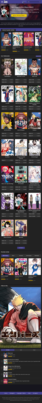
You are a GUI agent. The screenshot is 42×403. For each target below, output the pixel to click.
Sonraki (21, 247)
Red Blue (7, 157)
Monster (21, 237)
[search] (39, 2)
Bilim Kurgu (5, 255)
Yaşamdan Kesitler (36, 361)
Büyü (13, 255)
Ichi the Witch (7, 130)
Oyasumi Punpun (12, 379)
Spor (14, 354)
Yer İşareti (35, 393)
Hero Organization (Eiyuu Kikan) (21, 211)
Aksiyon (11, 354)
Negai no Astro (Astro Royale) (34, 104)
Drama (13, 361)
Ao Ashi (7, 103)
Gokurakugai (34, 157)
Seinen (26, 374)
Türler (29, 393)
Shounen (29, 361)
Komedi (21, 255)
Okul (19, 374)
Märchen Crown (21, 76)
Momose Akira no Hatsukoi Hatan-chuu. (34, 184)
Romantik (25, 361)
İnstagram (12, 393)
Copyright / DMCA (21, 393)
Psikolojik (37, 255)
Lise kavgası (28, 255)
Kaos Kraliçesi (20, 130)
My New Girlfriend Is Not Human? (34, 211)
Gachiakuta (7, 76)
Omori (7, 210)
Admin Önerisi (12, 374)
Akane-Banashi (7, 237)
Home (5, 393)
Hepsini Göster (38, 56)
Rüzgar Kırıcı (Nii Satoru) (21, 157)
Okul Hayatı (21, 361)
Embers (34, 130)
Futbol (17, 374)
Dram (11, 361)
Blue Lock (34, 76)
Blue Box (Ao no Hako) (21, 103)
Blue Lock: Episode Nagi (7, 183)
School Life (23, 374)
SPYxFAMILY (21, 183)
